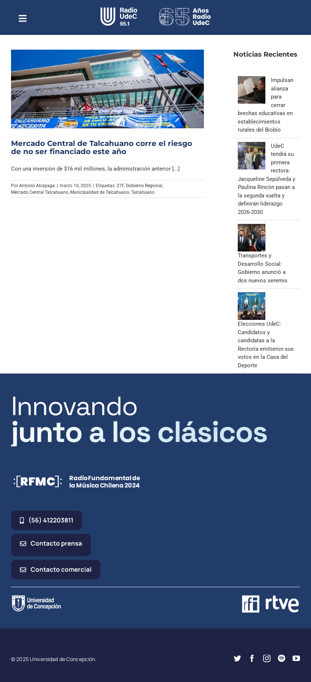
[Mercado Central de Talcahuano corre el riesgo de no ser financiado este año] (107, 89)
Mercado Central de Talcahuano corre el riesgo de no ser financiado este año (101, 147)
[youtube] (296, 658)
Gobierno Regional (144, 185)
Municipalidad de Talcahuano (99, 192)
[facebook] (252, 658)
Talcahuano (143, 192)
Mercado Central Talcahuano (39, 192)
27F (120, 185)
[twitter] (237, 658)
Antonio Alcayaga (37, 185)
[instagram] (267, 658)
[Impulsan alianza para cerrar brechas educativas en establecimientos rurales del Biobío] (251, 80)
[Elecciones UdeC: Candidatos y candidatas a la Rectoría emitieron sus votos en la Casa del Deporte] (251, 296)
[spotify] (281, 658)
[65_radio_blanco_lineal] (185, 10)
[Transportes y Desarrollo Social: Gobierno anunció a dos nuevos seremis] (251, 228)
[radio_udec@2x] (118, 10)
